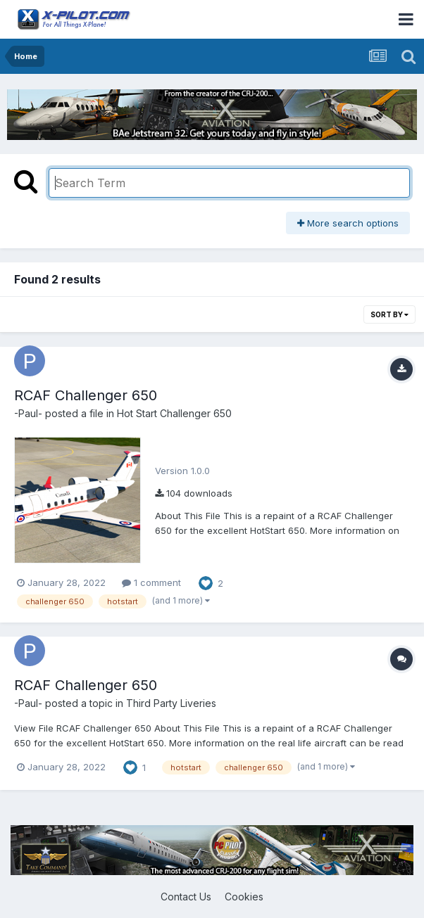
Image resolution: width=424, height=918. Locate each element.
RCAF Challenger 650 (85, 395)
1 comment (151, 582)
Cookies (244, 897)
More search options (348, 223)
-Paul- (28, 413)
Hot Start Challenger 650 (174, 413)
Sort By (389, 314)
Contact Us (186, 897)
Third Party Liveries (171, 703)
